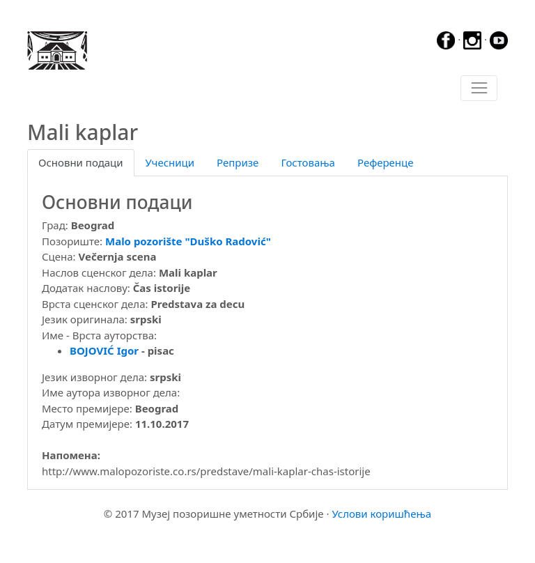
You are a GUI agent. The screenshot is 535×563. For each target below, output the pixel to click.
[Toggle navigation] (478, 88)
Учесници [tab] (170, 162)
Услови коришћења (381, 513)
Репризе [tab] (237, 162)
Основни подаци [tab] (80, 162)
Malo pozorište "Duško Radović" (188, 241)
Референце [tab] (385, 162)
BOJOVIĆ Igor (104, 350)
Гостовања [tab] (308, 162)
